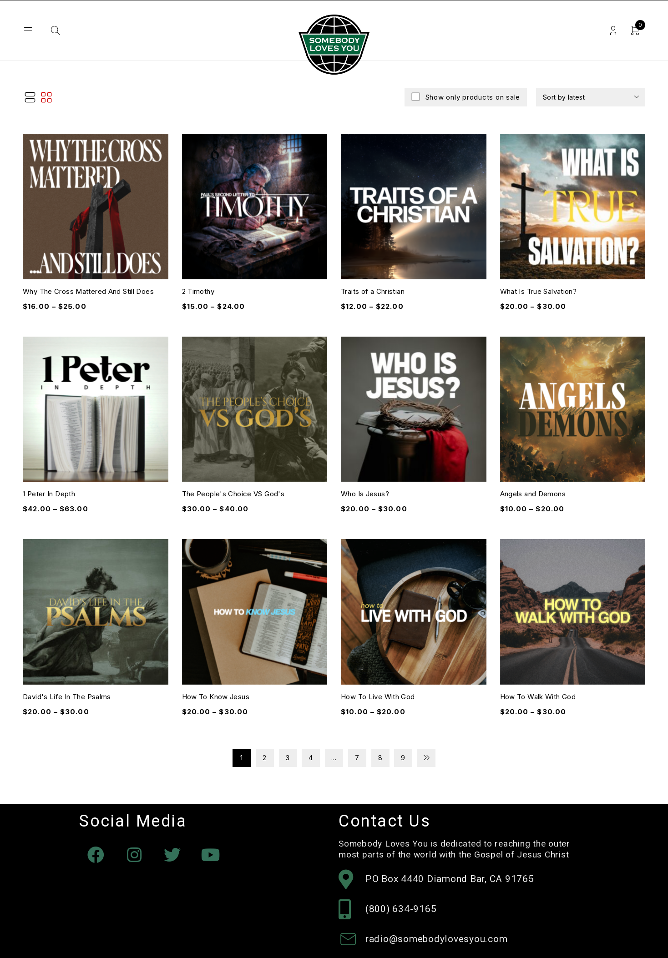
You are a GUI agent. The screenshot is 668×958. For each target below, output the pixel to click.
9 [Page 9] (403, 757)
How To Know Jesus (215, 696)
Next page (426, 758)
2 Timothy (198, 291)
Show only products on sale (471, 97)
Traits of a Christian (373, 291)
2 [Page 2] (265, 757)
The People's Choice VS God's (233, 493)
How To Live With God (378, 696)
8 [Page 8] (380, 757)
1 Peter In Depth (49, 493)
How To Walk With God (538, 696)
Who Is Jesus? (365, 493)
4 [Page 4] (311, 757)
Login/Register (613, 31)
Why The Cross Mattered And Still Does (88, 291)
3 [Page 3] (288, 757)
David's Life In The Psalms (67, 696)
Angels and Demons (533, 493)
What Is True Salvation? (538, 291)
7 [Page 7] (357, 757)
